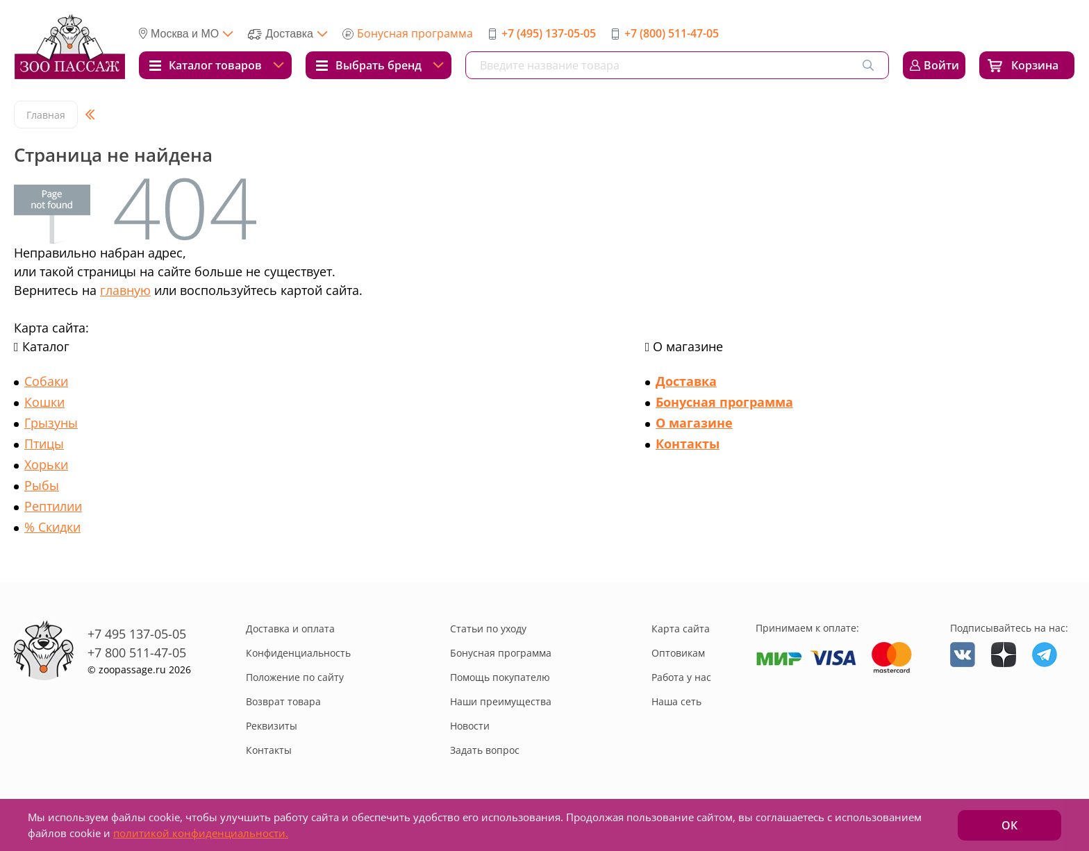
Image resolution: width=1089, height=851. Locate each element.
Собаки (46, 381)
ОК (1009, 825)
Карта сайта (680, 628)
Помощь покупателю (500, 677)
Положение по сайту (295, 677)
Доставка (686, 381)
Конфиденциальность (298, 652)
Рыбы (41, 485)
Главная (45, 114)
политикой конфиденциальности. (200, 833)
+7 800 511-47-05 (137, 652)
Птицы (44, 443)
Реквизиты (271, 725)
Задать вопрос (484, 750)
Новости (470, 725)
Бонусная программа (415, 33)
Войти (941, 65)
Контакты (688, 443)
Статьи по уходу (488, 628)
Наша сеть (676, 701)
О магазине (694, 422)
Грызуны (51, 422)
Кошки (44, 402)
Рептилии (53, 506)
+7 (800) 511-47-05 (671, 33)
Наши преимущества (500, 701)
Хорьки (46, 464)
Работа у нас (681, 677)
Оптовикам (678, 652)
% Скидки (52, 527)
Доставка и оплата (290, 628)
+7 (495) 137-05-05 (548, 33)
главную (125, 290)
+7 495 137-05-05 (137, 633)
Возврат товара (283, 701)
